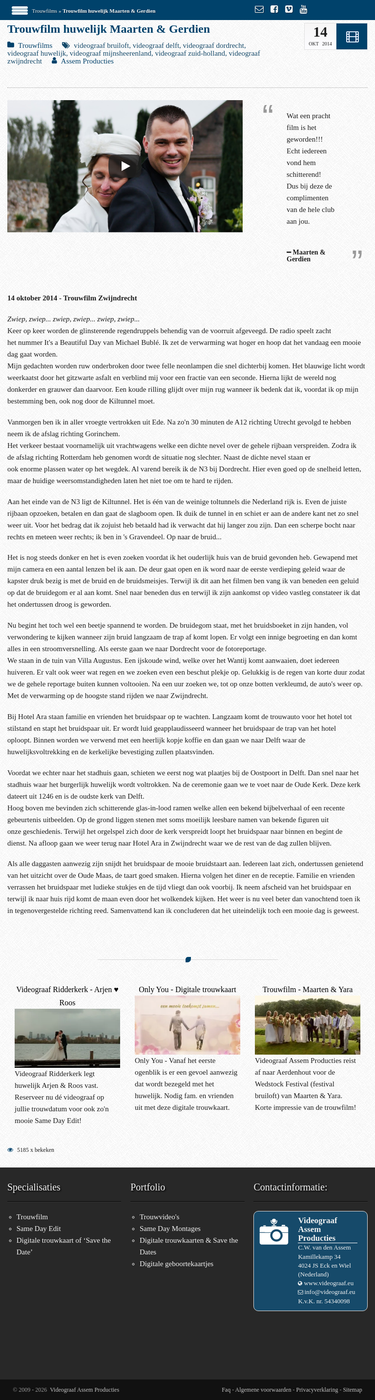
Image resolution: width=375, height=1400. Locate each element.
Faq (226, 1389)
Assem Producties (87, 61)
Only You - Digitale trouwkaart (187, 989)
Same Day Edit (39, 1228)
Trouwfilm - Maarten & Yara (308, 989)
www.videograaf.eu (329, 1283)
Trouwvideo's (159, 1217)
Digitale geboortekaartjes (176, 1264)
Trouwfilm (32, 1217)
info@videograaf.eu (329, 1291)
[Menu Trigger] (19, 10)
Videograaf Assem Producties (84, 1389)
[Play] (125, 166)
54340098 (337, 1301)
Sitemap (352, 1389)
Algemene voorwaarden (263, 1389)
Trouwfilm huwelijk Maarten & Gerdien (108, 29)
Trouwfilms (45, 11)
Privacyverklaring (317, 1389)
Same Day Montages (170, 1228)
